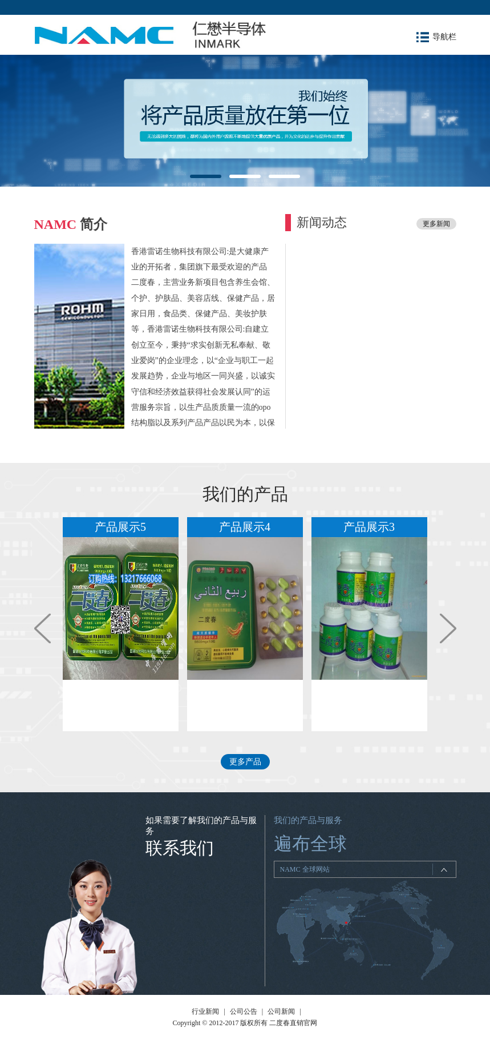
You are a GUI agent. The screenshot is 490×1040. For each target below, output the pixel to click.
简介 (71, 224)
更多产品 (245, 761)
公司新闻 (281, 1011)
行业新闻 (205, 1011)
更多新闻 (436, 224)
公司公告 (243, 1011)
